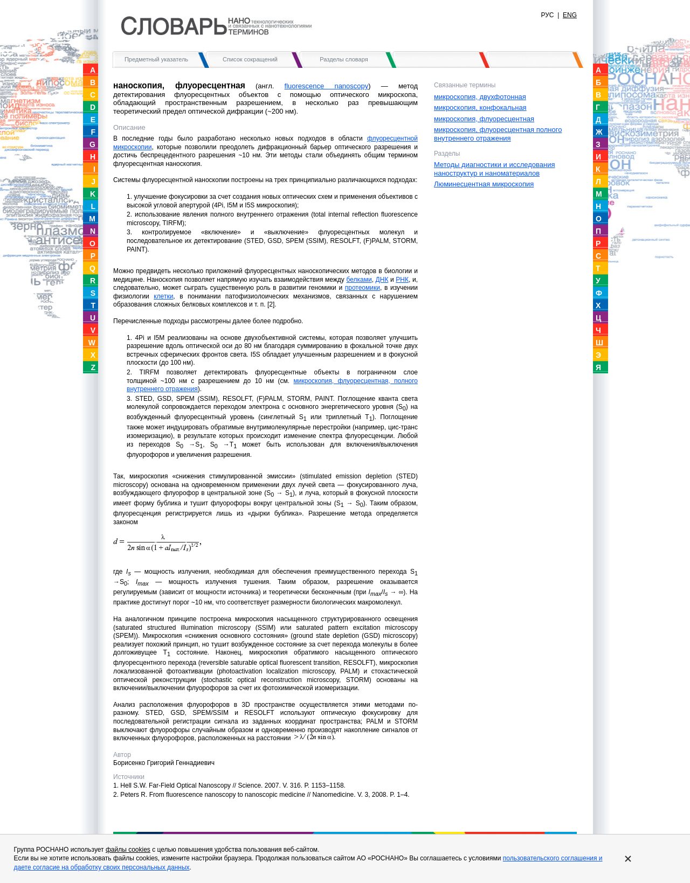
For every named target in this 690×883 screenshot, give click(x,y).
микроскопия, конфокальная (480, 107)
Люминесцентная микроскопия (484, 184)
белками (358, 279)
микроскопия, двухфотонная (480, 97)
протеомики (362, 287)
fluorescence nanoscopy (327, 86)
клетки (163, 296)
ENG (570, 15)
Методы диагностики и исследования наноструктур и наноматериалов (494, 169)
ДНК (382, 279)
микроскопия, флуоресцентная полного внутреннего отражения (498, 134)
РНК (402, 279)
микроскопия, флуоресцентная (484, 119)
